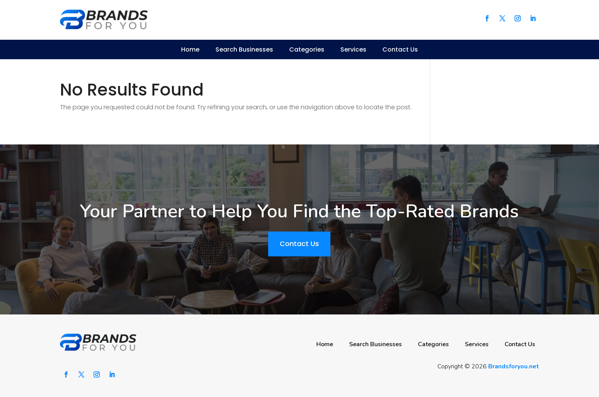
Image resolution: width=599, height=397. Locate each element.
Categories (306, 49)
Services (353, 49)
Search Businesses (244, 49)
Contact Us (400, 49)
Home (190, 49)
